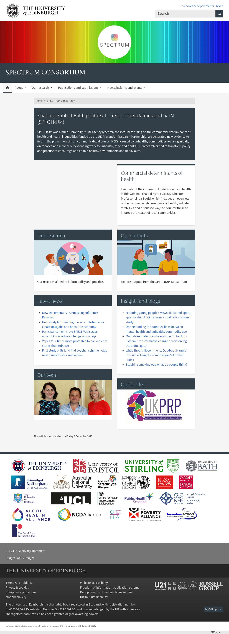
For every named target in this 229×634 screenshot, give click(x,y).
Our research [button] (41, 88)
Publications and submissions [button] (78, 88)
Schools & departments (198, 6)
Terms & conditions (19, 583)
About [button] (19, 88)
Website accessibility (94, 583)
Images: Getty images (20, 558)
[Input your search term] (185, 13)
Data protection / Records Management (106, 592)
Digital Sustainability (94, 597)
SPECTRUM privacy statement (25, 551)
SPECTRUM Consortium (61, 100)
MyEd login (213, 609)
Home (39, 100)
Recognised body (18, 614)
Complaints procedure (21, 592)
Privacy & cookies (17, 587)
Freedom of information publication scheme (109, 587)
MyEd (219, 6)
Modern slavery (16, 597)
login (217, 632)
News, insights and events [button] (125, 88)
